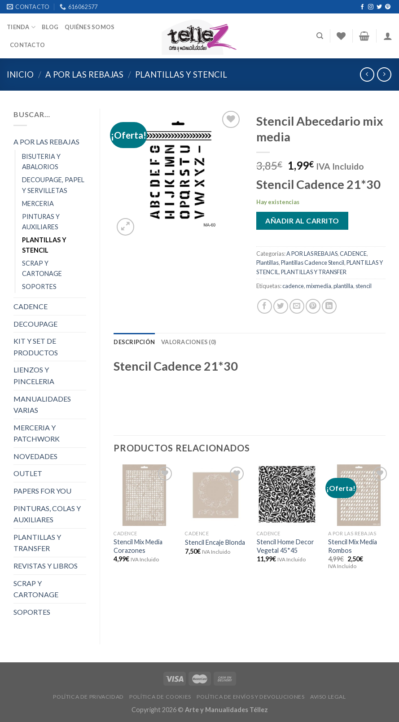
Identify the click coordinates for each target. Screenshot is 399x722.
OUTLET (27, 473)
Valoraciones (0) (188, 342)
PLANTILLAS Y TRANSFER (37, 543)
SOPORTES (39, 286)
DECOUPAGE (35, 323)
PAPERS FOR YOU (42, 490)
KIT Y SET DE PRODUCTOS (35, 347)
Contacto (27, 44)
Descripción (134, 342)
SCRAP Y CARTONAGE (42, 268)
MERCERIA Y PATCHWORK (36, 433)
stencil (363, 285)
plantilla (343, 285)
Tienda (21, 27)
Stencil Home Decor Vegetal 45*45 (285, 546)
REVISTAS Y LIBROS (45, 565)
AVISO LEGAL (328, 696)
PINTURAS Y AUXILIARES (41, 222)
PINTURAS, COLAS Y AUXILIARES (47, 514)
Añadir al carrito (302, 220)
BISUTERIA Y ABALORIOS (41, 162)
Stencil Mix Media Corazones (138, 546)
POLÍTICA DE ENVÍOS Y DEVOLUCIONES (250, 696)
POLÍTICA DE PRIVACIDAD (88, 696)
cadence (293, 285)
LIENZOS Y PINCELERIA (33, 375)
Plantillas (267, 262)
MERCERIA (38, 203)
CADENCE (30, 306)
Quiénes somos (89, 27)
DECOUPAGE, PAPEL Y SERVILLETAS (53, 185)
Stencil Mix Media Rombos (352, 546)
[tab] (134, 342)
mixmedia (318, 285)
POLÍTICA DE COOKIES (160, 696)
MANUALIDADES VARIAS (42, 404)
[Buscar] (319, 35)
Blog (50, 27)
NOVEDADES (35, 456)
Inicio (20, 74)
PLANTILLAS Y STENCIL (181, 74)
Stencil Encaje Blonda (215, 542)
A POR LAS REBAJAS (84, 74)
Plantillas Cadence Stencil (312, 262)
